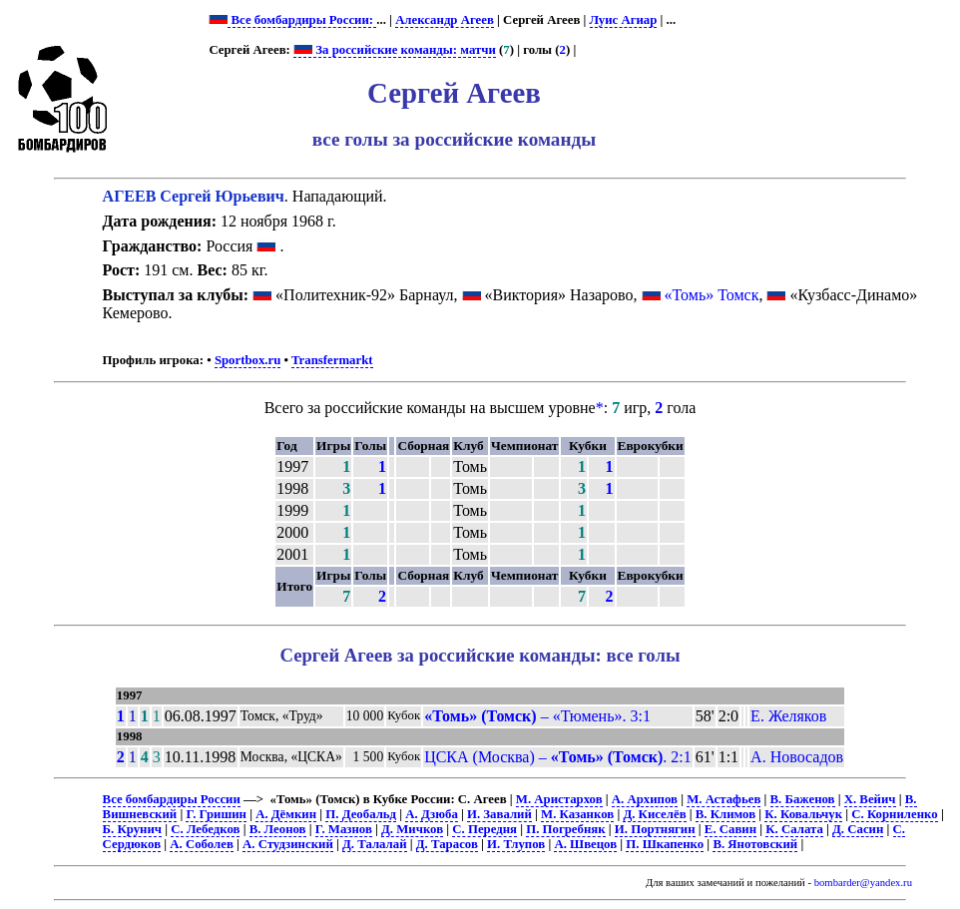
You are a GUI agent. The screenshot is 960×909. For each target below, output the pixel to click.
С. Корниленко (894, 814)
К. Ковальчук (803, 814)
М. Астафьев (723, 799)
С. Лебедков (205, 829)
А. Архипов (645, 799)
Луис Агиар (624, 20)
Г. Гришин (215, 814)
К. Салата (794, 829)
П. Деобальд (360, 814)
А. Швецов (585, 844)
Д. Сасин (857, 829)
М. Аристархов (559, 799)
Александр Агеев (444, 20)
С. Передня (484, 829)
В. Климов (725, 814)
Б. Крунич (132, 829)
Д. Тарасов (447, 844)
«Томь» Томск (712, 294)
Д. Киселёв (654, 814)
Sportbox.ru (247, 360)
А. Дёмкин (285, 814)
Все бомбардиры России (171, 799)
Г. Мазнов (343, 829)
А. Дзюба (431, 814)
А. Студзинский (287, 844)
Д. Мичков (412, 829)
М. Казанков (577, 814)
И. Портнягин (655, 829)
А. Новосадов (796, 756)
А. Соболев (202, 844)
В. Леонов (277, 829)
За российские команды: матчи (394, 50)
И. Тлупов (516, 844)
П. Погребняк (565, 829)
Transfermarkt (332, 360)
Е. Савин (730, 829)
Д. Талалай (374, 844)
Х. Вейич (870, 799)
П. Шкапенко (665, 844)
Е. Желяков (788, 715)
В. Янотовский (755, 844)
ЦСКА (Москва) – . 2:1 (558, 756)
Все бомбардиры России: (302, 20)
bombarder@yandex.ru (863, 882)
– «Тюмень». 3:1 (537, 715)
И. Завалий (499, 814)
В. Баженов (802, 799)
